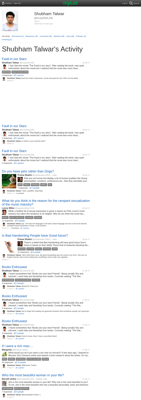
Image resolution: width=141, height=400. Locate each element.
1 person (20, 75)
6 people (20, 392)
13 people (22, 362)
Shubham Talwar (10, 63)
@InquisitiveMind (22, 208)
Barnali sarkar (9, 379)
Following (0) (7, 40)
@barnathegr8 (23, 379)
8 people (37, 252)
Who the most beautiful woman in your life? (33, 375)
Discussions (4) (18, 36)
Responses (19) (32, 36)
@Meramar (17, 350)
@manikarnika (38, 175)
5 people (21, 221)
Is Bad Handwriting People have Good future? (35, 235)
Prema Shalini (25, 175)
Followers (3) (81, 36)
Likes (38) (70, 36)
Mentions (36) (59, 36)
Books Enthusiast (14, 267)
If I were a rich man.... (17, 346)
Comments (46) (46, 36)
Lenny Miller (8, 208)
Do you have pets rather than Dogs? (28, 171)
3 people (35, 188)
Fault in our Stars (14, 59)
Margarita (7, 350)
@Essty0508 (25, 63)
